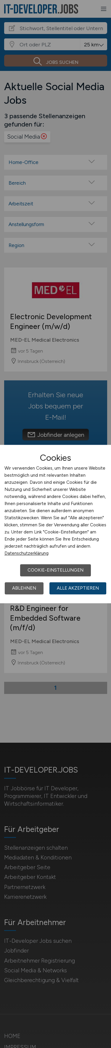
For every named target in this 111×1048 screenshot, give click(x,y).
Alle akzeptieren (78, 588)
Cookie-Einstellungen (55, 570)
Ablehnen (24, 588)
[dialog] (55, 524)
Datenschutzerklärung (26, 553)
